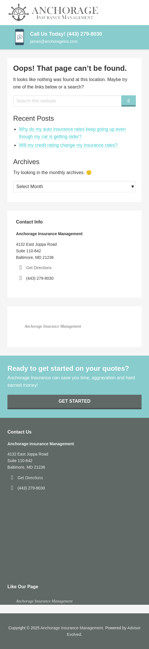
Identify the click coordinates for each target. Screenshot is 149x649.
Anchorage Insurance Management (53, 326)
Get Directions (38, 267)
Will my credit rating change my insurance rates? (68, 145)
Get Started (75, 401)
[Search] (128, 101)
